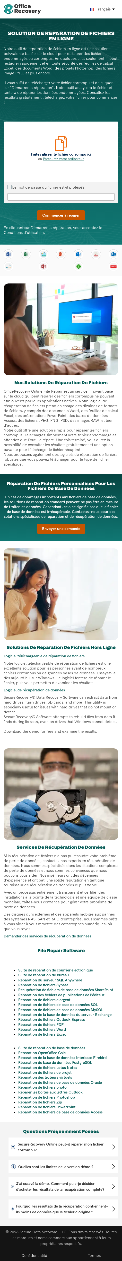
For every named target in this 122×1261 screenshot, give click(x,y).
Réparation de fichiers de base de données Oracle (60, 1082)
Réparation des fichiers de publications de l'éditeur (61, 994)
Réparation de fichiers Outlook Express (51, 1019)
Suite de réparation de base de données (51, 1047)
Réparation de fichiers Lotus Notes (47, 1067)
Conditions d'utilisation (24, 232)
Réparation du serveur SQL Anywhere (50, 980)
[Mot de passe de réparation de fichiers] (61, 197)
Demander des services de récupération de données (47, 936)
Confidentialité (34, 1255)
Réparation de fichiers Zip (40, 1102)
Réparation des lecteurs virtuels (45, 1077)
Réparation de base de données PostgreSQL (55, 1062)
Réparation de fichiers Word (42, 1029)
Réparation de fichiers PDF (41, 1024)
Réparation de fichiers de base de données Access (60, 1112)
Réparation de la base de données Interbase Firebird (62, 1057)
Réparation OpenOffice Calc (42, 1052)
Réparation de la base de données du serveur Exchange (65, 1014)
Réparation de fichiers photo (42, 1087)
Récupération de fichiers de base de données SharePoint (65, 989)
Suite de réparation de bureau (43, 974)
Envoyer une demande (61, 528)
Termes (94, 1255)
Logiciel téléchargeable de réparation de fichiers (44, 655)
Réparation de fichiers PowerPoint (47, 1106)
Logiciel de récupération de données (34, 690)
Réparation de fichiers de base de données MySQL (60, 1009)
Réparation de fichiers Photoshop (46, 1097)
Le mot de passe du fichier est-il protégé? (45, 187)
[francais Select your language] (102, 9)
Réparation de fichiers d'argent (44, 999)
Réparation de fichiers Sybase (43, 984)
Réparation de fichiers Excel (42, 1034)
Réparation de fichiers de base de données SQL (58, 1004)
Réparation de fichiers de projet (45, 1072)
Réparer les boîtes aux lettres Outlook (50, 1092)
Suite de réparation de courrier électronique (55, 970)
